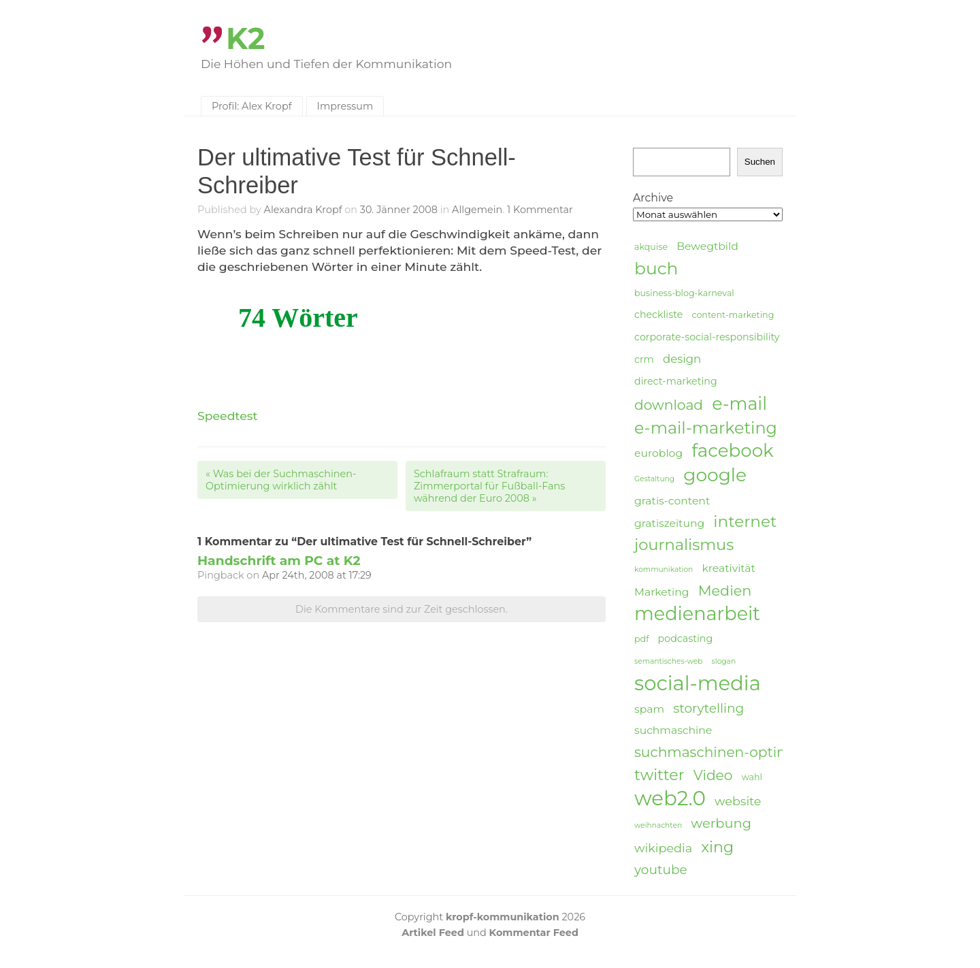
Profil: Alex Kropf (252, 106)
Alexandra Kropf (303, 210)
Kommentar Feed (533, 932)
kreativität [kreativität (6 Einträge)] (728, 568)
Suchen (760, 162)
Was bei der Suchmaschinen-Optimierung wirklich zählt (281, 480)
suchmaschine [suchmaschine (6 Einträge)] (673, 730)
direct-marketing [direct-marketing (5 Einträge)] (675, 381)
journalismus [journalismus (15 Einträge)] (684, 544)
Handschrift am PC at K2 (279, 560)
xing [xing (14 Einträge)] (717, 847)
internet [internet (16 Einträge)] (745, 521)
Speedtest (227, 415)
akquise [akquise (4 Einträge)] (651, 247)
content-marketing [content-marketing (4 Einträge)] (732, 315)
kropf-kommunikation (502, 917)
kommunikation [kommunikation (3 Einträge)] (663, 569)
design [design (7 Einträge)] (682, 359)
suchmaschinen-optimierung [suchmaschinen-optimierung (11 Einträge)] (735, 751)
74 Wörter (298, 317)
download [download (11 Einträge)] (668, 404)
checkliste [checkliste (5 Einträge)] (658, 314)
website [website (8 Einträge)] (738, 801)
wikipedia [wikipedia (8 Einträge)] (663, 848)
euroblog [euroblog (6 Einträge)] (658, 453)
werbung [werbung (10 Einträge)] (721, 823)
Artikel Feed (433, 932)
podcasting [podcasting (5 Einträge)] (685, 638)
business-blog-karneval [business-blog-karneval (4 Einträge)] (684, 293)
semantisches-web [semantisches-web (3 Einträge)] (668, 661)
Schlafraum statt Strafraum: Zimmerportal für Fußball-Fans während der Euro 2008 (489, 486)
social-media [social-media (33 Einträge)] (697, 683)
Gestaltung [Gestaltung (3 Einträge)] (654, 478)
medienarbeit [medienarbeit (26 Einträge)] (697, 614)
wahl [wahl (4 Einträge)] (752, 777)
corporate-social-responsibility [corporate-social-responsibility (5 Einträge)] (707, 337)
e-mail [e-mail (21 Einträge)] (739, 403)
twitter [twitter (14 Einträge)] (659, 775)
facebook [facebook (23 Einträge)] (732, 451)
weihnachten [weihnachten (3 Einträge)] (658, 825)
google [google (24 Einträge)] (715, 475)
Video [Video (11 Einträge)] (713, 775)
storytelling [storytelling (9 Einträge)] (708, 708)
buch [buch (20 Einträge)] (656, 268)
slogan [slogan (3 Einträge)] (724, 661)
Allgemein (477, 210)
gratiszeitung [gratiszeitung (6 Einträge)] (669, 523)
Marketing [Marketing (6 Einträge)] (661, 591)
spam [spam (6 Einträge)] (649, 709)
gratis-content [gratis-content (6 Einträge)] (672, 500)
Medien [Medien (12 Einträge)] (725, 590)
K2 (245, 38)
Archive (653, 197)
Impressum (345, 106)
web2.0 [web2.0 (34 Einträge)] (670, 798)
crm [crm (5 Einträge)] (644, 359)
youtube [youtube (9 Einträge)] (660, 869)
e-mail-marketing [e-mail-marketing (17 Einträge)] (705, 428)
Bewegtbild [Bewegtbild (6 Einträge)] (707, 246)
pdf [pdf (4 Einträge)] (641, 639)
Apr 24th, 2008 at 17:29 (317, 575)
